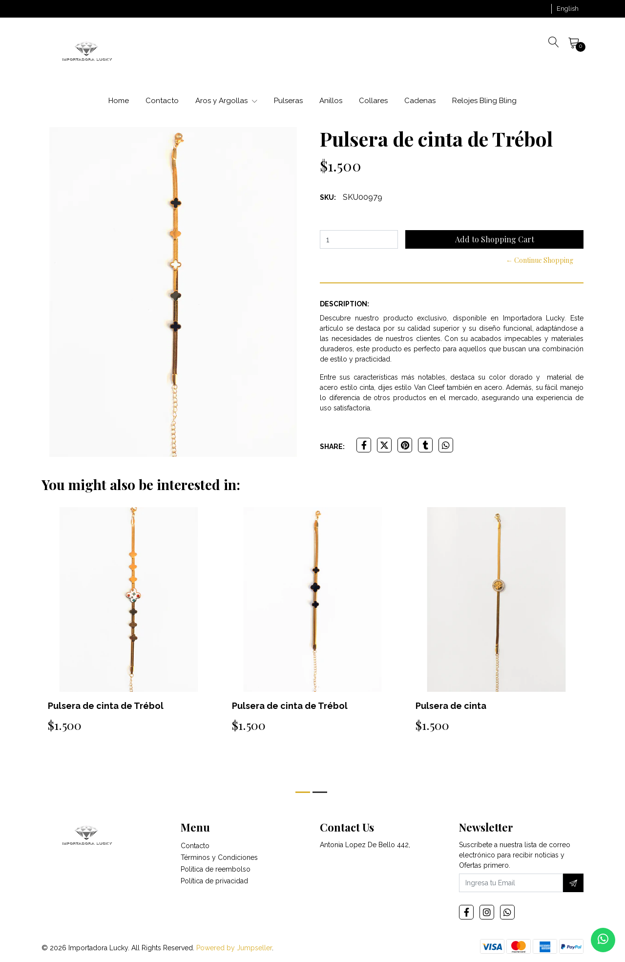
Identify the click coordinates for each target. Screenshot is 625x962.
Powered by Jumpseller (234, 948)
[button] (567, 9)
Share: (332, 446)
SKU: (328, 197)
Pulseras (288, 100)
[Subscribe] (573, 883)
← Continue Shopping (539, 260)
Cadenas (420, 100)
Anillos (330, 100)
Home (118, 100)
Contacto (162, 100)
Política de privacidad (214, 881)
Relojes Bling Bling (484, 100)
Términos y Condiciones (219, 857)
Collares (373, 100)
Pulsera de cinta (451, 706)
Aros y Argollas (226, 100)
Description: (344, 304)
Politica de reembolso (215, 869)
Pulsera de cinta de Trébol (106, 706)
